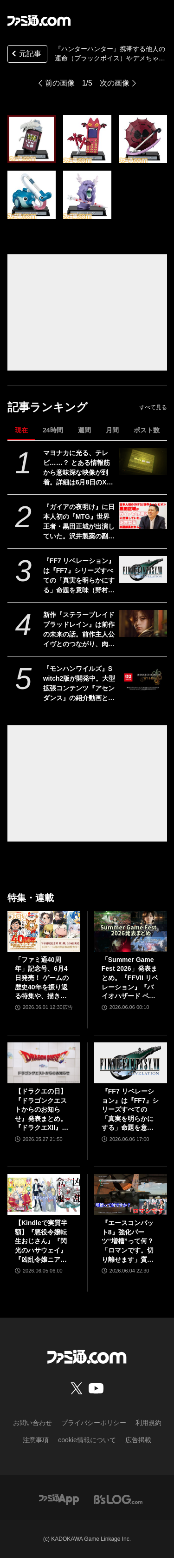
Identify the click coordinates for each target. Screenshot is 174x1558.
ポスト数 (147, 430)
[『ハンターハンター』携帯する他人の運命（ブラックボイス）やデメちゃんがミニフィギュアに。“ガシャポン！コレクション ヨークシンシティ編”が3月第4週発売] (31, 139)
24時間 (53, 430)
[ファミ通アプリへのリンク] (59, 1499)
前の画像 (60, 83)
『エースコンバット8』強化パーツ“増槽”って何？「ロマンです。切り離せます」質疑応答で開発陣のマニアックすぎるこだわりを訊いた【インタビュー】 (128, 1241)
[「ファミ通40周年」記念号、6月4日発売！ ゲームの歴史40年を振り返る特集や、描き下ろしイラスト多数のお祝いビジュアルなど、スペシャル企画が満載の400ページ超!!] (43, 931)
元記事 (25, 55)
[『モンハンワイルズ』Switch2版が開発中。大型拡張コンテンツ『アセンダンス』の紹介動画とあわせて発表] (143, 677)
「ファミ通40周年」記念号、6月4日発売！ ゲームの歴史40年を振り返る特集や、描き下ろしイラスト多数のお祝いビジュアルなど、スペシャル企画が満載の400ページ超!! (43, 978)
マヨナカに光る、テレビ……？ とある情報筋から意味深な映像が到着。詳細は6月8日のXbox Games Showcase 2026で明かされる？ (79, 468)
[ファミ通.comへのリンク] (39, 20)
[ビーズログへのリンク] (118, 1499)
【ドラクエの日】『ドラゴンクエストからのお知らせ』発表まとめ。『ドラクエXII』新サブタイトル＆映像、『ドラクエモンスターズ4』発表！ (41, 1110)
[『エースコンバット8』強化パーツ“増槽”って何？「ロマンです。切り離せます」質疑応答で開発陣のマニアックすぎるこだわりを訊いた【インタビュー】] (130, 1194)
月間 (112, 430)
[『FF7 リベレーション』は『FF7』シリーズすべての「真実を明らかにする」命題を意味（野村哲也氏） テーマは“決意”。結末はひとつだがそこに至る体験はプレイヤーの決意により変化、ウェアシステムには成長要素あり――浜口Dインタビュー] (143, 569)
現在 (21, 430)
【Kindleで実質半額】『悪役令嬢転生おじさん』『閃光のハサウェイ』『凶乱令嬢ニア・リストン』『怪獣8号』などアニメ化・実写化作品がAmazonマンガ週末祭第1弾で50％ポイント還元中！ (43, 1241)
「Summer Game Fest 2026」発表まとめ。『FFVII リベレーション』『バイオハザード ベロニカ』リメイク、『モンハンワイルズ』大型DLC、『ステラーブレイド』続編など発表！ (130, 978)
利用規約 (148, 1422)
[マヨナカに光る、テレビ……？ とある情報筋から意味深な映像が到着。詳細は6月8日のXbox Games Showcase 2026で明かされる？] (143, 461)
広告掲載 (138, 1440)
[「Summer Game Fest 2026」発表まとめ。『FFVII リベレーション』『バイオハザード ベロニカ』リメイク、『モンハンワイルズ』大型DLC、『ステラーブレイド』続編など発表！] (130, 931)
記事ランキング (47, 407)
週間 (84, 430)
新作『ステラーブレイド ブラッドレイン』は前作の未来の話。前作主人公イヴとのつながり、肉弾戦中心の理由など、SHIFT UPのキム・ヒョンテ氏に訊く (79, 630)
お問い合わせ (32, 1422)
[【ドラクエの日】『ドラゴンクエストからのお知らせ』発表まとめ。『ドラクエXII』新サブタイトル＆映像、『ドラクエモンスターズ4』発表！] (43, 1062)
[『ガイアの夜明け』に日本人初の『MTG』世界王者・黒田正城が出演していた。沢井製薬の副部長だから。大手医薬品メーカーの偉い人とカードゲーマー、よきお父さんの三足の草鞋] (143, 515)
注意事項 (36, 1440)
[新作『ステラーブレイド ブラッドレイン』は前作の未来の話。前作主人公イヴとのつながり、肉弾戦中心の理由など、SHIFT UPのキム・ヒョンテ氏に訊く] (143, 623)
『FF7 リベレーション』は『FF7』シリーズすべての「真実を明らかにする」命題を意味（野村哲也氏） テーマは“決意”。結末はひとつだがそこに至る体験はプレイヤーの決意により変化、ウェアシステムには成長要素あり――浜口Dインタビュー (79, 576)
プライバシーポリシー (93, 1422)
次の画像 (114, 83)
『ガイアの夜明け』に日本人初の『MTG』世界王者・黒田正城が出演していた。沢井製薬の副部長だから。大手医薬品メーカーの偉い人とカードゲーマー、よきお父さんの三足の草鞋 (79, 522)
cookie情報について (87, 1440)
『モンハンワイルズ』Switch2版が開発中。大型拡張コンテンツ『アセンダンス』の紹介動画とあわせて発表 (79, 684)
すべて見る (153, 407)
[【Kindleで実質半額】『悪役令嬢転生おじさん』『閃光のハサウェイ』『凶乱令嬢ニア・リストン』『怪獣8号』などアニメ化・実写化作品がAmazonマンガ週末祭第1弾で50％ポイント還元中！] (43, 1194)
